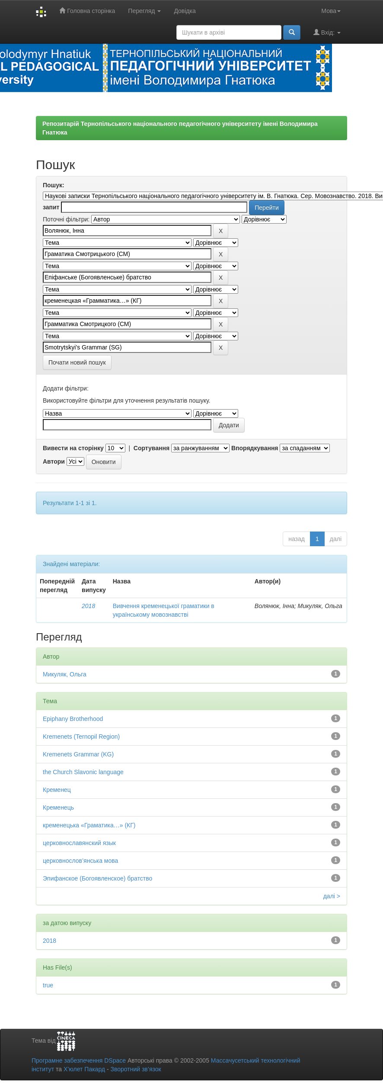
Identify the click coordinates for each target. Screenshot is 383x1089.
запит (51, 207)
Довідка (184, 10)
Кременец (57, 789)
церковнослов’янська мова (80, 860)
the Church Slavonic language (83, 772)
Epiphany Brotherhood (73, 718)
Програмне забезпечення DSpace (79, 1060)
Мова (331, 10)
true (48, 985)
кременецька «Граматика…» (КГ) (89, 825)
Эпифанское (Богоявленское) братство (97, 878)
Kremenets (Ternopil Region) (81, 736)
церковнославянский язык (79, 842)
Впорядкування (254, 448)
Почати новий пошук (77, 362)
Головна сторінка (87, 10)
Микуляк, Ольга (64, 674)
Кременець (58, 807)
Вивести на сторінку (73, 448)
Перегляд (144, 10)
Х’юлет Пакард (84, 1069)
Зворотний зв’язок (135, 1069)
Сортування (151, 448)
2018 (88, 605)
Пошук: (53, 185)
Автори (54, 461)
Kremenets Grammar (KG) (78, 754)
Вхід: (327, 32)
